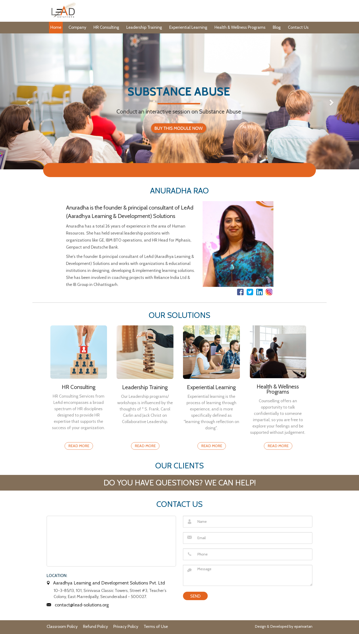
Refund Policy (95, 626)
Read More (78, 446)
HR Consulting (106, 27)
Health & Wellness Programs (240, 27)
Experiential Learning (188, 27)
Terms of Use (156, 626)
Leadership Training (144, 27)
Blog (277, 27)
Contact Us (298, 27)
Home (55, 27)
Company (77, 27)
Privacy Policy (125, 626)
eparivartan (303, 626)
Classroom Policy (62, 626)
